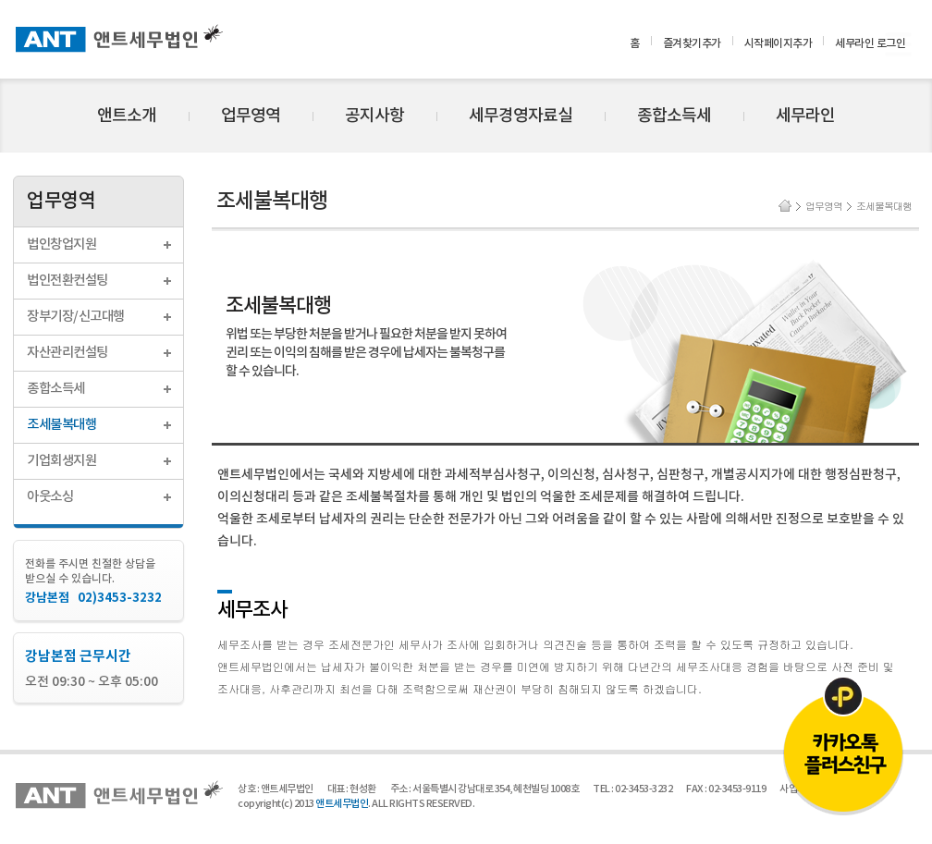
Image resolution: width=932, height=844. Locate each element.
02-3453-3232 (643, 789)
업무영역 (250, 116)
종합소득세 (674, 116)
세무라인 (805, 116)
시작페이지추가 (778, 43)
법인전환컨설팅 (67, 280)
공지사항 (374, 116)
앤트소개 (126, 116)
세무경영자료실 (520, 116)
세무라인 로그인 (870, 43)
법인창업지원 (61, 244)
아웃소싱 (50, 497)
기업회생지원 (61, 461)
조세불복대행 (61, 425)
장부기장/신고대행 (76, 316)
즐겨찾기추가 (692, 43)
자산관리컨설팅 (67, 353)
